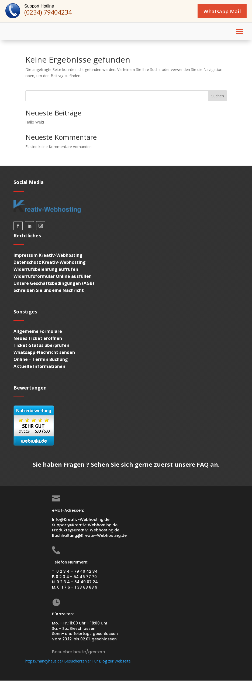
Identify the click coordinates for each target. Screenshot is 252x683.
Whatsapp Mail (217, 12)
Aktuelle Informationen (39, 369)
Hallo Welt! (34, 124)
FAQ (203, 467)
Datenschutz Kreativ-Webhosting (49, 265)
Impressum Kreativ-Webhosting (47, 258)
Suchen (217, 98)
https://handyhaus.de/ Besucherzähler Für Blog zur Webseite (78, 663)
